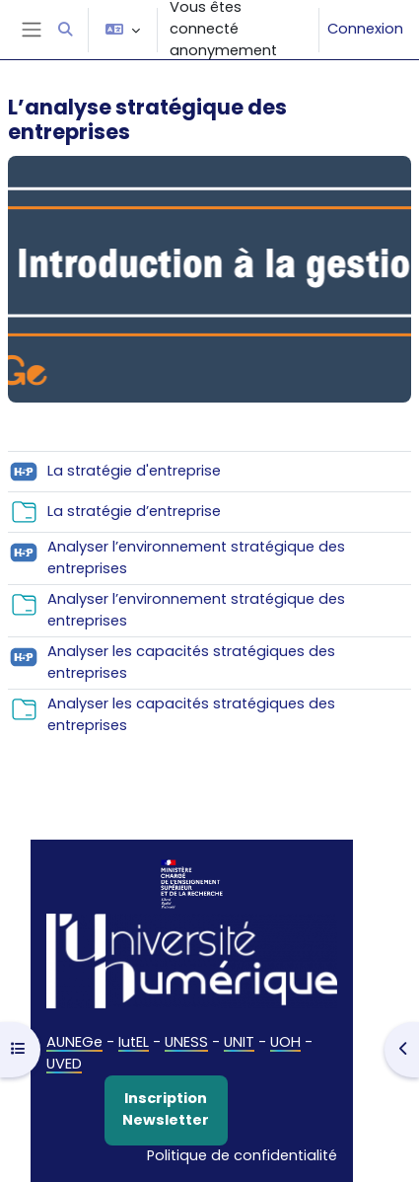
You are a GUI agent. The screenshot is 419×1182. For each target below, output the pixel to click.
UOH (285, 1042)
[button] (65, 29)
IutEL (133, 1042)
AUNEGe (74, 1042)
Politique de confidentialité (242, 1155)
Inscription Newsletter (165, 1109)
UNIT (239, 1042)
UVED (64, 1063)
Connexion (365, 28)
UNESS (186, 1042)
